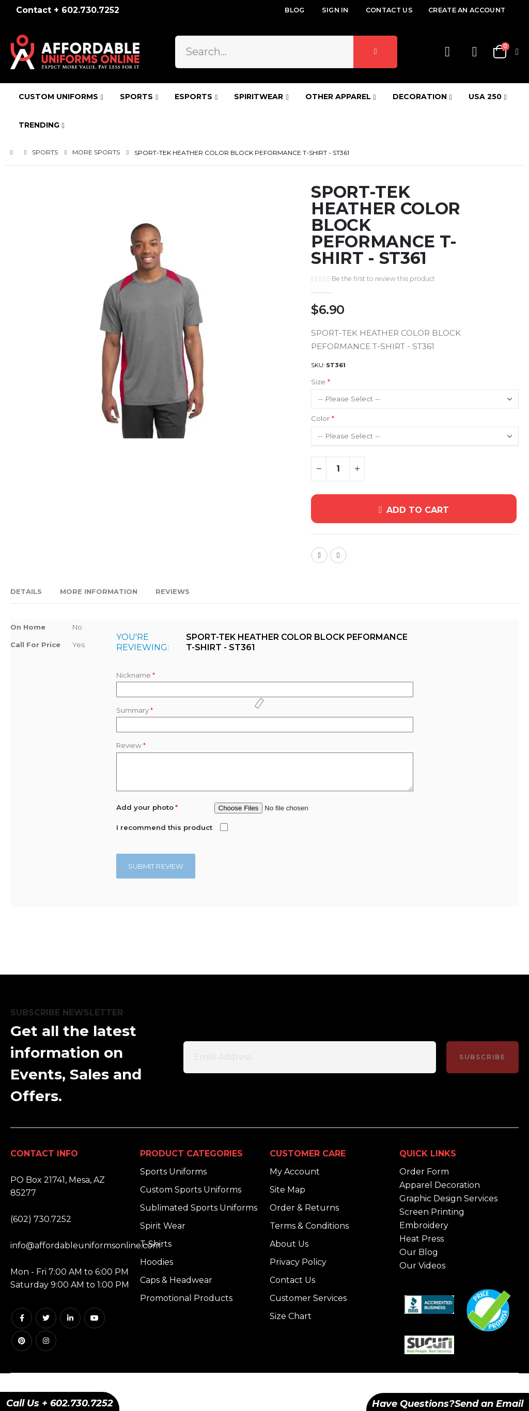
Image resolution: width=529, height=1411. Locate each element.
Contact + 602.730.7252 (67, 10)
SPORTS (136, 96)
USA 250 (485, 96)
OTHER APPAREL (338, 96)
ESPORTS (193, 96)
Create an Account (466, 10)
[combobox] (286, 52)
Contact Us (389, 10)
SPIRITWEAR (258, 96)
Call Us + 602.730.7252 (59, 1403)
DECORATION (420, 96)
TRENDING (39, 125)
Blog (294, 10)
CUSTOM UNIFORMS (58, 96)
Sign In (335, 10)
